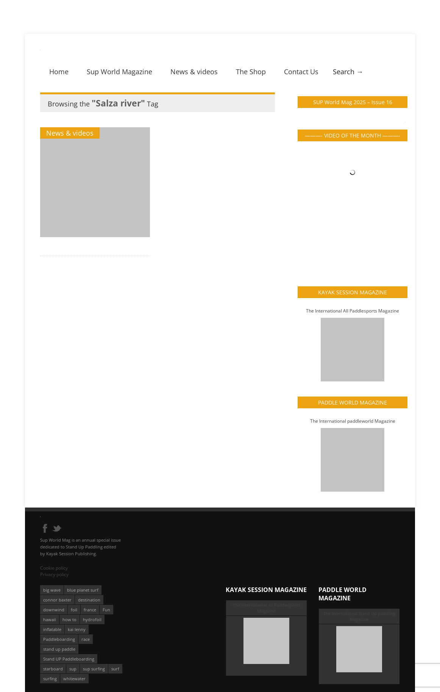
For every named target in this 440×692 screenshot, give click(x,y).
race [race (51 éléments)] (85, 639)
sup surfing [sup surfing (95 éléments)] (94, 669)
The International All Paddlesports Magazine (352, 311)
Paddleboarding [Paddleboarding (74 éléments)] (59, 639)
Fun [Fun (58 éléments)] (106, 609)
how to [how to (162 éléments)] (69, 619)
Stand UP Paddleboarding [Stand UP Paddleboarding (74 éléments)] (68, 659)
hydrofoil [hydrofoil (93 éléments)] (92, 619)
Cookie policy (54, 568)
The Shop (251, 71)
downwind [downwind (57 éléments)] (53, 609)
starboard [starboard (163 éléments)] (53, 669)
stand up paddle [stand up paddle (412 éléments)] (59, 649)
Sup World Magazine (119, 71)
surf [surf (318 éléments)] (115, 669)
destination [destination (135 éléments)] (89, 600)
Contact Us (301, 71)
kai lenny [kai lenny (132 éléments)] (77, 629)
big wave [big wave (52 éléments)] (52, 590)
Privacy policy (54, 574)
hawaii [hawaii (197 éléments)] (49, 619)
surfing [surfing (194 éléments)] (50, 678)
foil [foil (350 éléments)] (74, 609)
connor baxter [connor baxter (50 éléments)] (57, 600)
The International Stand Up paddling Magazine (359, 616)
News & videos (194, 71)
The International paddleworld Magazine (352, 421)
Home (59, 71)
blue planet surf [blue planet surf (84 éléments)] (82, 590)
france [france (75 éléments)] (90, 609)
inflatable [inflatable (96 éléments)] (52, 629)
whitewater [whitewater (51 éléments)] (74, 678)
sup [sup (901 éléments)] (72, 669)
